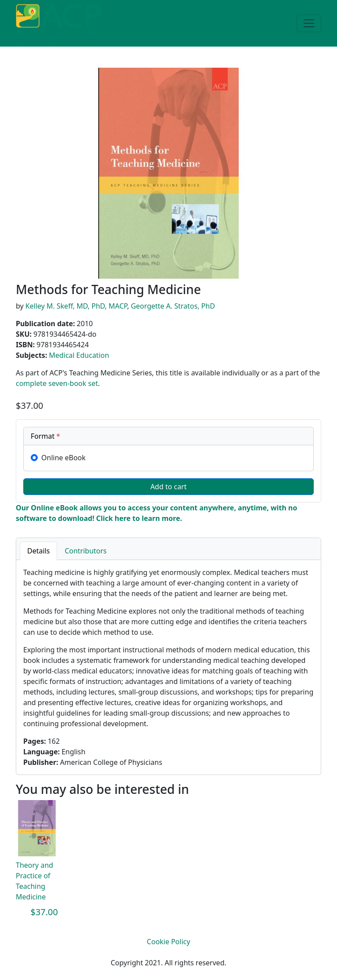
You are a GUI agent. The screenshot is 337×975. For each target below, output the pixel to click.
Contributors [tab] (86, 551)
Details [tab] (38, 551)
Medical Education (79, 355)
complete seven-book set (57, 383)
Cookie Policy (168, 941)
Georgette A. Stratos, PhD (173, 306)
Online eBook (63, 457)
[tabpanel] (168, 667)
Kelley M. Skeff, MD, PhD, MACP (76, 306)
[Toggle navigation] (309, 23)
